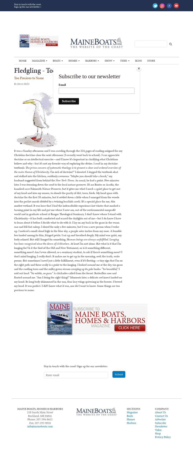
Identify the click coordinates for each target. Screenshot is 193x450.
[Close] (139, 68)
